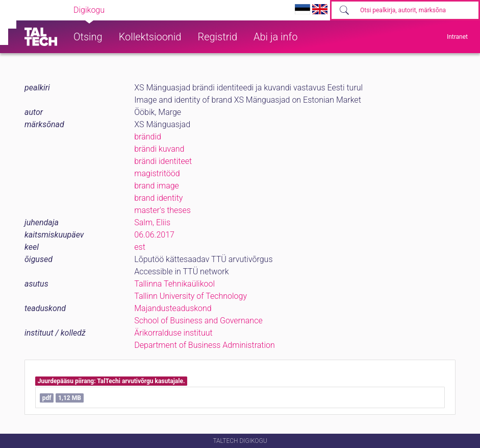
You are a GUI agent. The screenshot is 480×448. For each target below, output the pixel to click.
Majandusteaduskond (172, 308)
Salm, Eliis (152, 222)
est (139, 247)
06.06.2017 (154, 235)
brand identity (158, 198)
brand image (156, 186)
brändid (147, 137)
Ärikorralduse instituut (173, 333)
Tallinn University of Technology (190, 296)
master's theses (162, 210)
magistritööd (157, 173)
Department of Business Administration (204, 345)
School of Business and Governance (198, 320)
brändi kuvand (159, 149)
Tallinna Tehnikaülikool (174, 284)
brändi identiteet (163, 161)
